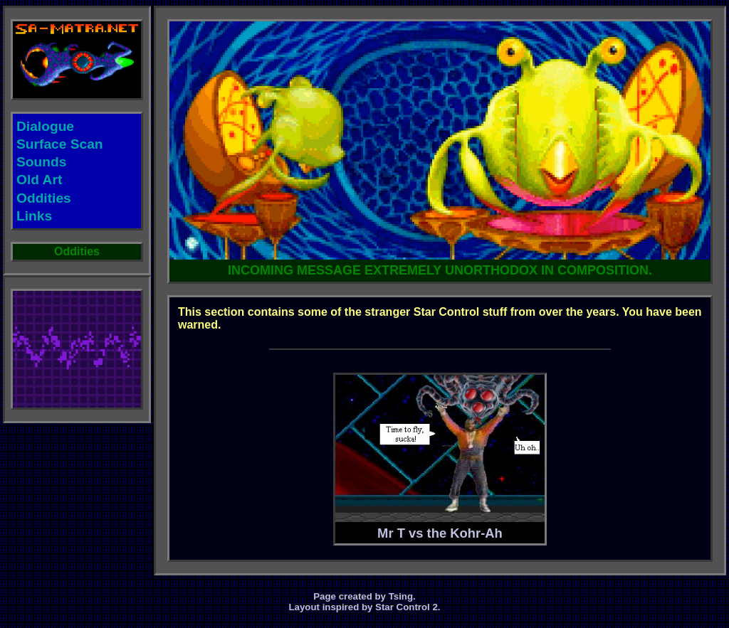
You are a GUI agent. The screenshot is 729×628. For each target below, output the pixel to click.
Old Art (39, 179)
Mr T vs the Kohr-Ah (440, 458)
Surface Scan (59, 144)
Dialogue (45, 126)
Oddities (43, 198)
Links (34, 215)
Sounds (41, 161)
